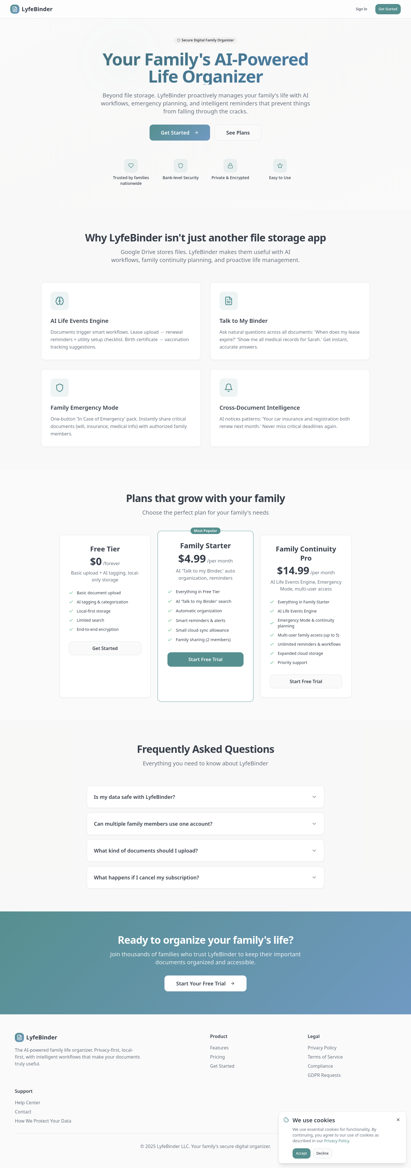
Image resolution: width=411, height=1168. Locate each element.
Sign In (361, 9)
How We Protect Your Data (43, 1121)
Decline (323, 1153)
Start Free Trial (205, 659)
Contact (23, 1112)
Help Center (27, 1102)
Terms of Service (325, 1057)
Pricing (217, 1057)
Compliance (320, 1066)
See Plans (238, 132)
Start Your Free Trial (205, 983)
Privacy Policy (322, 1048)
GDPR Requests (324, 1075)
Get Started (388, 9)
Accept (301, 1153)
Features (219, 1048)
